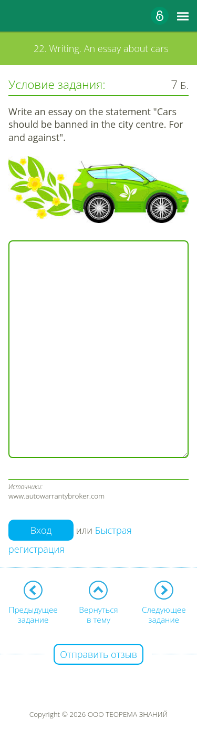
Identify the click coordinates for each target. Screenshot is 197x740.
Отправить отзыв (98, 654)
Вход (41, 530)
